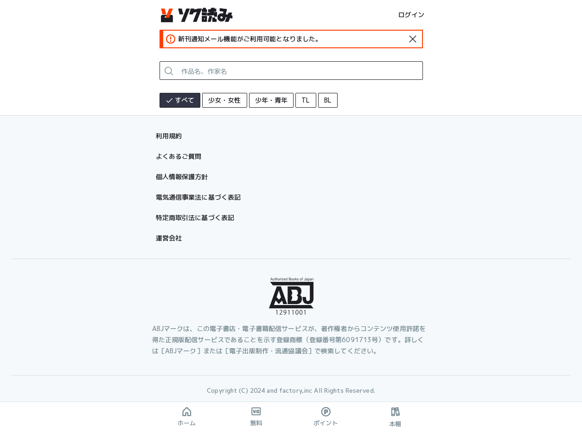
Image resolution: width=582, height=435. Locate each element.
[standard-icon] (412, 39)
